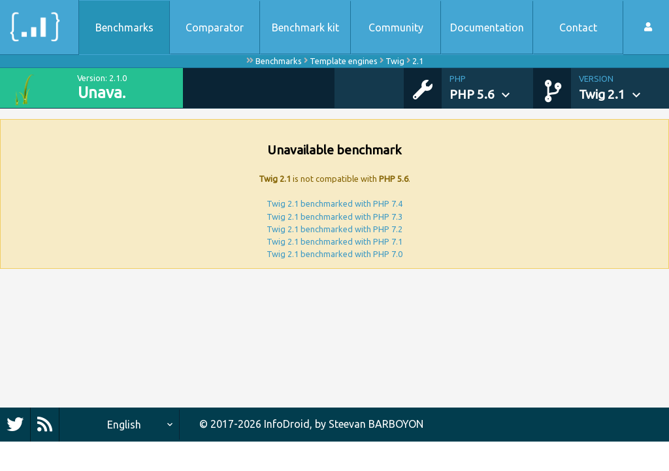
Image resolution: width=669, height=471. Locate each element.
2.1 (417, 60)
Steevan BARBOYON (376, 424)
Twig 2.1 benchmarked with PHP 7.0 (334, 253)
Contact (578, 27)
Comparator (215, 27)
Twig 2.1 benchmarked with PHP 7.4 (334, 203)
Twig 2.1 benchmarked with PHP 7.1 (334, 241)
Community (395, 27)
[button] (491, 88)
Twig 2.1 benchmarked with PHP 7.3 (334, 216)
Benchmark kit (305, 27)
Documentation (487, 27)
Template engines (344, 60)
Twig (394, 60)
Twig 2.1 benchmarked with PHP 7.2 (334, 229)
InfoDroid (287, 424)
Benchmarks (124, 27)
